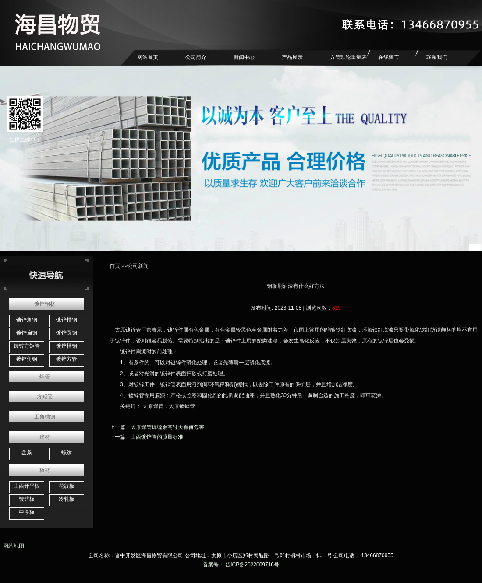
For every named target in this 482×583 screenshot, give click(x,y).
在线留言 (388, 57)
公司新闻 (138, 266)
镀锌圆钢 (66, 333)
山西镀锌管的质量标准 (157, 437)
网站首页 (147, 57)
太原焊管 (152, 406)
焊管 (44, 377)
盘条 (26, 453)
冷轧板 (66, 499)
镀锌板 (27, 499)
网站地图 (12, 546)
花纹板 (66, 486)
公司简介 (195, 57)
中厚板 (27, 512)
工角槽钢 (44, 417)
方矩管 (45, 397)
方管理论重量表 (348, 57)
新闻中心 (244, 57)
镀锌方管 (66, 359)
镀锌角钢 (26, 320)
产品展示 (292, 57)
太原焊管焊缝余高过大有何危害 (167, 427)
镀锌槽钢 (66, 320)
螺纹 (66, 453)
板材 (44, 470)
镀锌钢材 (44, 304)
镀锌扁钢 (26, 333)
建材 (44, 437)
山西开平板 (27, 486)
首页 (115, 266)
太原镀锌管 (128, 330)
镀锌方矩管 (27, 346)
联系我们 (436, 57)
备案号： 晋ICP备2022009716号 (241, 565)
